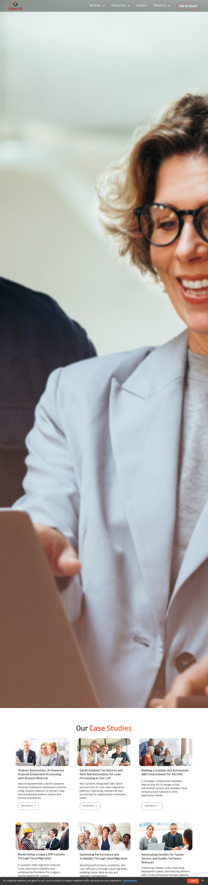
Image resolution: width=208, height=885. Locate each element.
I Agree (192, 881)
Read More (28, 806)
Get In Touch (188, 6)
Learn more (129, 881)
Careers (141, 5)
